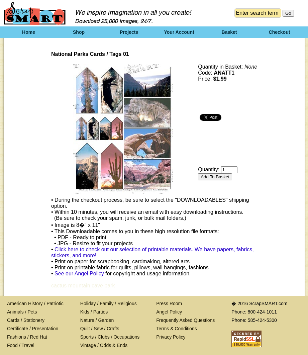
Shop (79, 32)
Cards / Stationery (25, 320)
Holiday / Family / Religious (108, 303)
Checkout (279, 32)
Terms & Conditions (176, 328)
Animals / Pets (22, 312)
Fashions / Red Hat (27, 337)
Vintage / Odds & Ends (103, 345)
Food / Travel (20, 345)
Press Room (169, 303)
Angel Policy (169, 312)
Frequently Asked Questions (185, 320)
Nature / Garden (97, 320)
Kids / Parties (94, 312)
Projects (129, 32)
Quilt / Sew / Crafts (99, 328)
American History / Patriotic (35, 303)
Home (28, 32)
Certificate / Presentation (32, 328)
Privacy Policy (170, 337)
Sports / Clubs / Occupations (109, 337)
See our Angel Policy (79, 273)
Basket (229, 32)
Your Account (179, 32)
